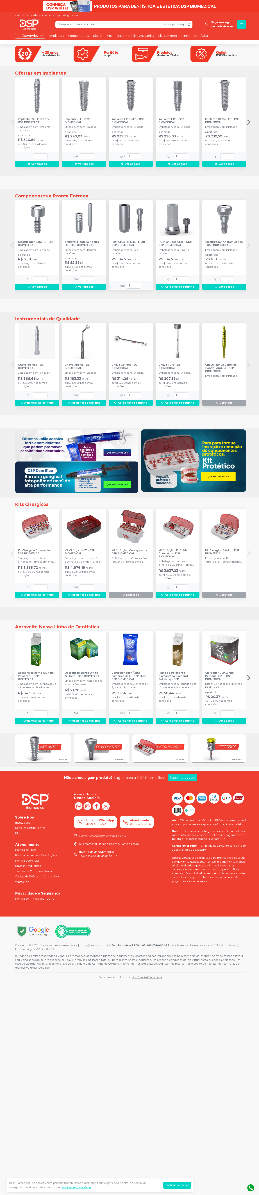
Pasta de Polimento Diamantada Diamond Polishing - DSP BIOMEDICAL (173, 889)
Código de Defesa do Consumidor (37, 1089)
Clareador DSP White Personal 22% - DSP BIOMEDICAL (219, 889)
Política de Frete (26, 1063)
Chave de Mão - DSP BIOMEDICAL (31, 499)
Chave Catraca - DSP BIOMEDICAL (125, 499)
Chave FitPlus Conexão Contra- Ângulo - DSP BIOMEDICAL (221, 500)
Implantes (56, 35)
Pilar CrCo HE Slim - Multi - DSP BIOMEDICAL (129, 336)
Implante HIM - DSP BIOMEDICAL (171, 173)
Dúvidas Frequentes (28, 1079)
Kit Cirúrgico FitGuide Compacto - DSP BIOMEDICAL (173, 726)
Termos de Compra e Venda (33, 1084)
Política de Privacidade (76, 1187)
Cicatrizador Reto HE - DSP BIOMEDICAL (36, 336)
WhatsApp (55, 15)
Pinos (185, 35)
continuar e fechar (177, 1185)
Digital (97, 35)
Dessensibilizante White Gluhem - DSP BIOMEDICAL (83, 887)
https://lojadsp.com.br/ (95, 1158)
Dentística (200, 35)
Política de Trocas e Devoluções (36, 1068)
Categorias (30, 36)
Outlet (74, 15)
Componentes (78, 35)
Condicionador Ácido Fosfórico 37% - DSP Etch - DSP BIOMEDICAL (129, 889)
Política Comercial (27, 1073)
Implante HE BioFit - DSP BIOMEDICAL (128, 173)
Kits (109, 35)
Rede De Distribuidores (30, 1041)
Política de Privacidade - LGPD (34, 1111)
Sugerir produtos (182, 990)
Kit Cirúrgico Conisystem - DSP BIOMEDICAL (129, 725)
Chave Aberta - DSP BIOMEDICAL (78, 499)
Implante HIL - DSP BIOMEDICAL (77, 173)
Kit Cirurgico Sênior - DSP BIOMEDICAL (222, 725)
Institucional (22, 15)
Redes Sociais (39, 15)
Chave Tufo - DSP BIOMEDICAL (170, 499)
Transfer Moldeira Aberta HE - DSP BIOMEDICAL (82, 336)
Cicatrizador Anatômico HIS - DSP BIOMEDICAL (224, 336)
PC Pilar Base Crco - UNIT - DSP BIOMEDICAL (176, 336)
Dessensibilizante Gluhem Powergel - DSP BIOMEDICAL (36, 889)
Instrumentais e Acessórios (135, 35)
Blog (66, 15)
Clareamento (167, 35)
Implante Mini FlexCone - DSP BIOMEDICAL (35, 173)
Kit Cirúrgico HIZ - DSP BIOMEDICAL (80, 725)
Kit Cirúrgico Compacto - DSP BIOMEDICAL (35, 725)
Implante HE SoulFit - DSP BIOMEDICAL (222, 173)
